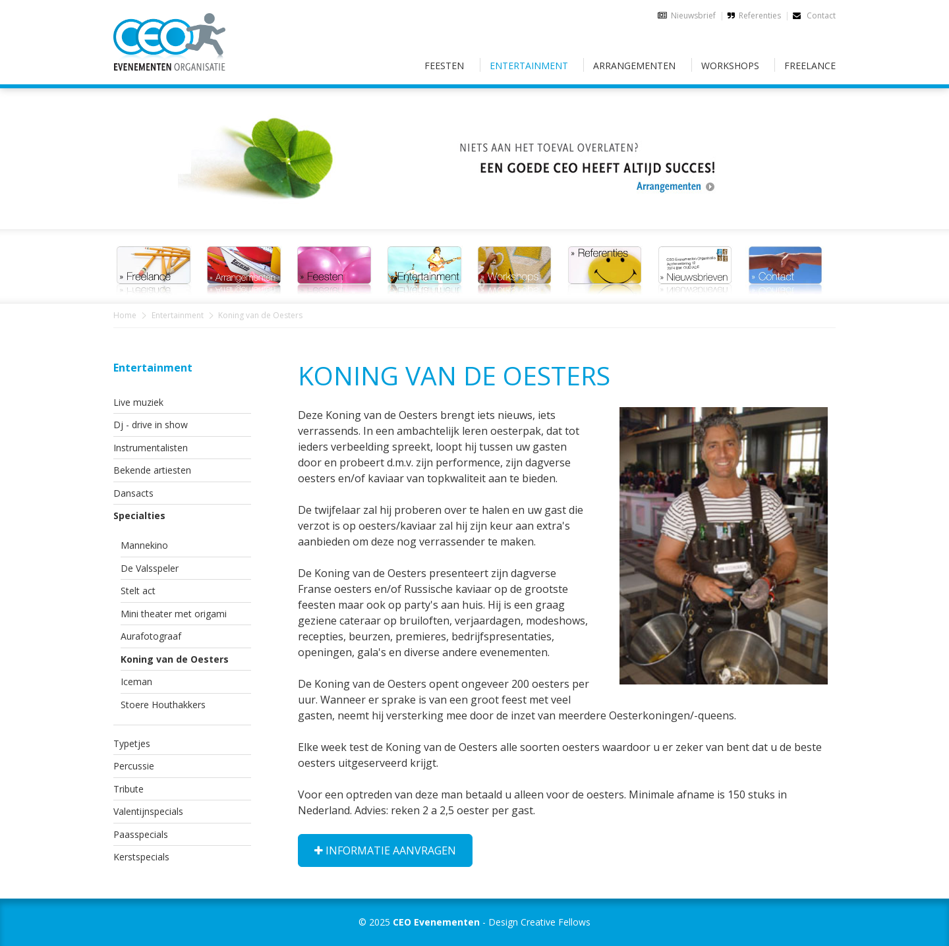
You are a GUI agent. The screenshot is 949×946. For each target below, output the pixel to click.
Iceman (136, 681)
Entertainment (529, 65)
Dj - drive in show (150, 424)
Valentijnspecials (148, 811)
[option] (474, 150)
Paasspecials (140, 834)
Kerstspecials (141, 856)
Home (124, 315)
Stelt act (138, 590)
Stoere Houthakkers (163, 704)
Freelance (810, 65)
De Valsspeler (150, 568)
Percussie (133, 766)
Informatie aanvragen (385, 850)
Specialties (139, 515)
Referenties (760, 15)
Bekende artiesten (152, 470)
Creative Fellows (555, 922)
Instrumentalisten (150, 447)
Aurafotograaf (151, 636)
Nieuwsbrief (693, 15)
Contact (814, 15)
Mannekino (144, 545)
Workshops (730, 65)
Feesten (444, 65)
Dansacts (133, 493)
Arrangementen (634, 65)
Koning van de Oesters (175, 659)
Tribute (128, 789)
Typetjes (131, 743)
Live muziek (138, 402)
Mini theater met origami (174, 613)
